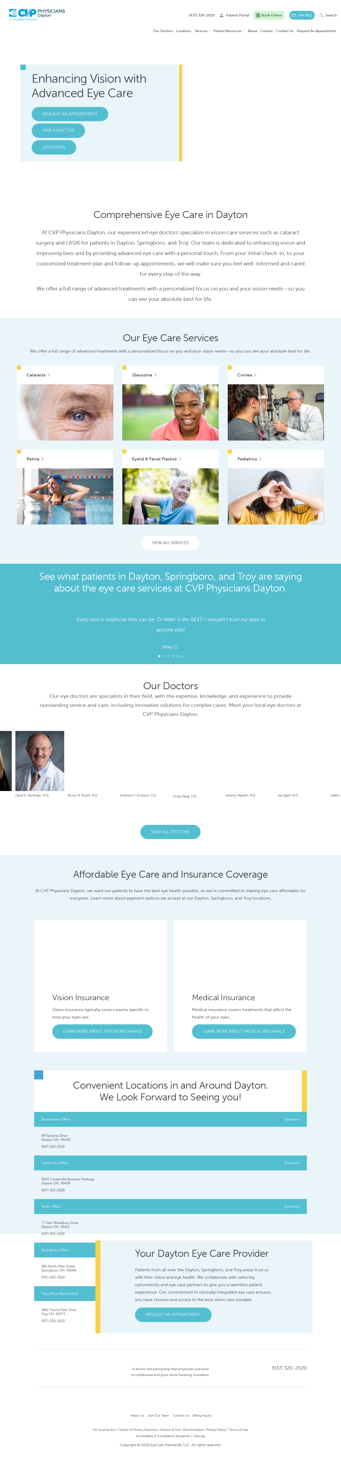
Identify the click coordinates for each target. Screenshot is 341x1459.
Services (201, 31)
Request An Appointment (316, 31)
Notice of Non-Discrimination (182, 1430)
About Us (137, 1415)
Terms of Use (238, 1430)
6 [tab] (182, 656)
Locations (183, 31)
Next (41, 625)
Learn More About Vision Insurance (102, 1031)
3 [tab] (168, 656)
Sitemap (199, 1436)
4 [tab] (173, 656)
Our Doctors (163, 31)
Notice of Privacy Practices (137, 1430)
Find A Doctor (58, 130)
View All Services (170, 542)
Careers (266, 31)
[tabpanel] (170, 633)
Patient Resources (228, 31)
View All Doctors (170, 831)
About (252, 31)
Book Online (269, 15)
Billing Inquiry (202, 1415)
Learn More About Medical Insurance (244, 1031)
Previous (162, 812)
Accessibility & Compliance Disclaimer (163, 1436)
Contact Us (285, 31)
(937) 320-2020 (53, 1147)
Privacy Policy (216, 1430)
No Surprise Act (104, 1430)
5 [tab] (177, 656)
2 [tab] (164, 656)
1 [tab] (159, 656)
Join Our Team (158, 1415)
